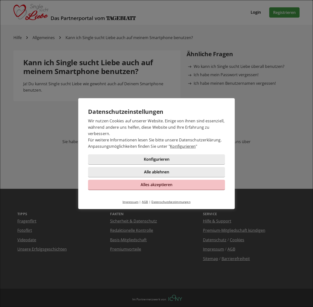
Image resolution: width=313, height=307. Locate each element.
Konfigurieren (183, 146)
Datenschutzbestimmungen (170, 202)
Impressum (130, 202)
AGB (145, 202)
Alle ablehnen (156, 172)
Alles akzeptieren (156, 184)
